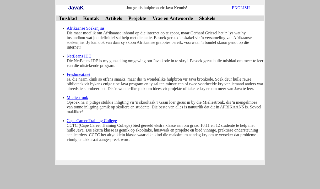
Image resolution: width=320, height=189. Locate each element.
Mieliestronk (77, 97)
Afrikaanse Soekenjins (86, 28)
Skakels (207, 18)
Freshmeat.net (78, 74)
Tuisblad (68, 18)
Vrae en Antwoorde (173, 18)
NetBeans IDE (79, 56)
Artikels (113, 18)
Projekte (137, 18)
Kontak (91, 18)
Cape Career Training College (92, 120)
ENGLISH (241, 8)
